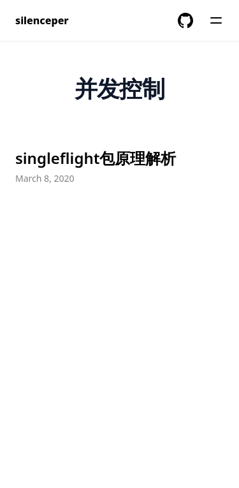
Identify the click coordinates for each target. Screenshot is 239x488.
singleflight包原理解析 (95, 157)
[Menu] (216, 20)
